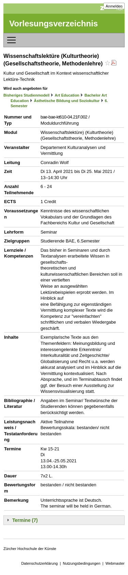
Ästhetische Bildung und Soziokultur (67, 101)
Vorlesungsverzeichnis (53, 23)
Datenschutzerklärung (39, 563)
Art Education (67, 95)
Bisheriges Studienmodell (26, 95)
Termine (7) (25, 520)
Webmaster (115, 563)
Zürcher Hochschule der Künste (29, 549)
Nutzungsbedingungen (81, 563)
